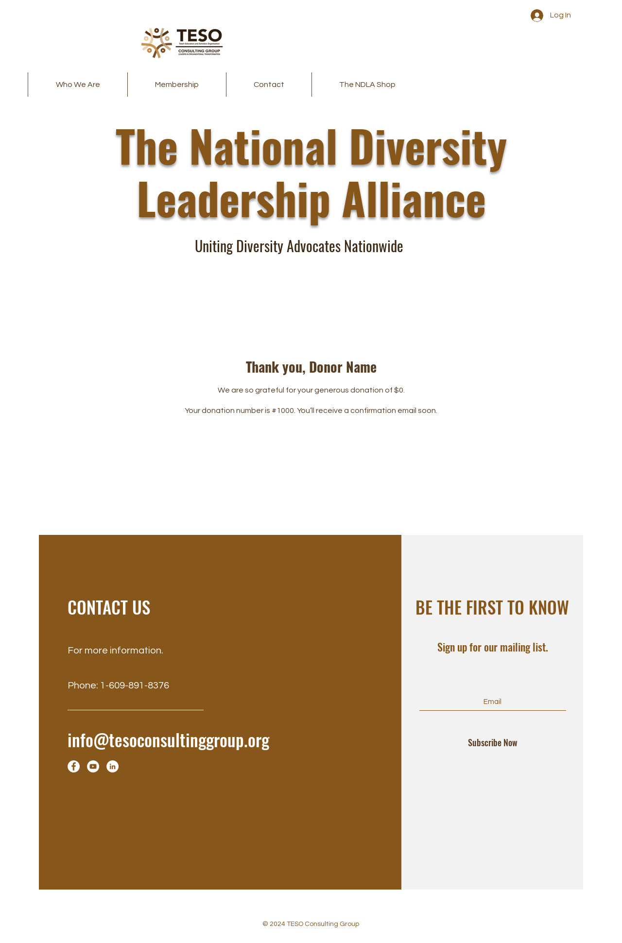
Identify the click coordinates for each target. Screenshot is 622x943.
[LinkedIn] (112, 766)
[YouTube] (93, 766)
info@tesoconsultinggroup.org (168, 739)
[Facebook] (74, 766)
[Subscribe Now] (492, 743)
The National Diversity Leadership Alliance (311, 171)
